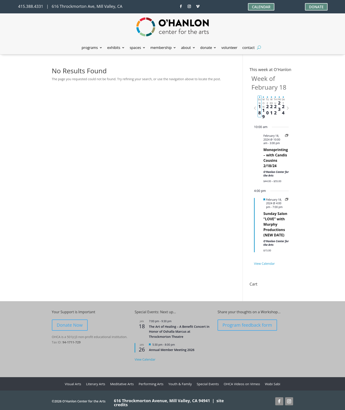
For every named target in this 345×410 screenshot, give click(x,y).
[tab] (260, 106)
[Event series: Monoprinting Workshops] (286, 136)
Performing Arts (151, 384)
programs (90, 48)
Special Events (208, 384)
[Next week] (287, 108)
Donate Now (70, 325)
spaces (135, 48)
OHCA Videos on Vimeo (242, 384)
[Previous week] (255, 108)
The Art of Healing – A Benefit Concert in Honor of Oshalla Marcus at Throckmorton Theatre (179, 331)
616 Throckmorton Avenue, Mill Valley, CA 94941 (162, 400)
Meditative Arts (122, 384)
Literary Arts (95, 384)
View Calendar (264, 263)
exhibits (113, 48)
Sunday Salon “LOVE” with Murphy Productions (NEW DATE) (275, 224)
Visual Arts (73, 384)
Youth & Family (180, 384)
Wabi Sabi (272, 384)
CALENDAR (261, 6)
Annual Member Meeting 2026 (171, 350)
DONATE (316, 6)
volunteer (229, 48)
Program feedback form (247, 325)
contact (248, 48)
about (186, 48)
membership (161, 48)
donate (206, 48)
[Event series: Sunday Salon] (286, 200)
